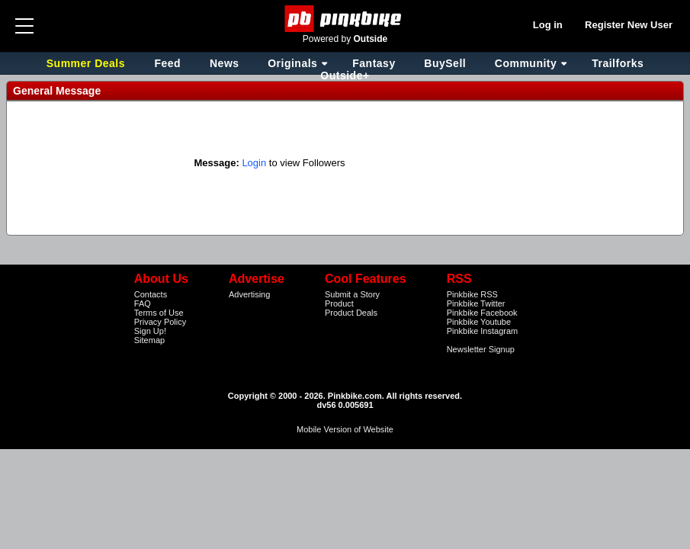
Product (339, 303)
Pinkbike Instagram (482, 331)
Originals (292, 63)
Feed (167, 63)
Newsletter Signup (481, 349)
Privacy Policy (160, 321)
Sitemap (149, 340)
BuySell (445, 63)
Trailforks (617, 63)
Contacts (150, 294)
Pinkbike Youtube (479, 321)
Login (254, 163)
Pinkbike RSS (472, 294)
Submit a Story (352, 294)
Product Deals (351, 312)
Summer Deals (88, 63)
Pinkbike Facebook (482, 312)
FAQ (142, 303)
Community (526, 63)
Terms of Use (159, 312)
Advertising (249, 294)
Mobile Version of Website (345, 429)
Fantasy (373, 63)
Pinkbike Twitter (476, 303)
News (224, 63)
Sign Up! (150, 331)
